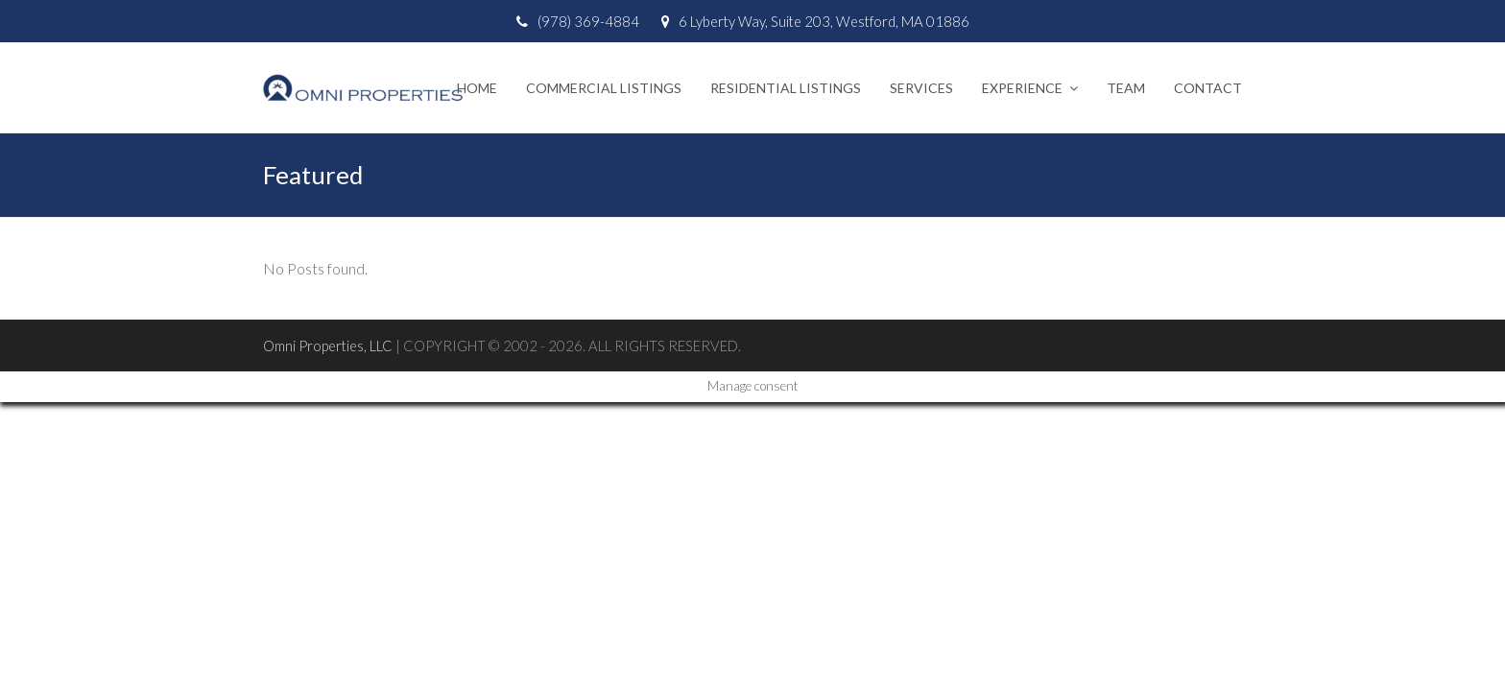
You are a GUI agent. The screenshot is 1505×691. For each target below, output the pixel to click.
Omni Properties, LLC (328, 345)
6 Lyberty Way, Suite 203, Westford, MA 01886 (824, 21)
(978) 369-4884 (588, 21)
